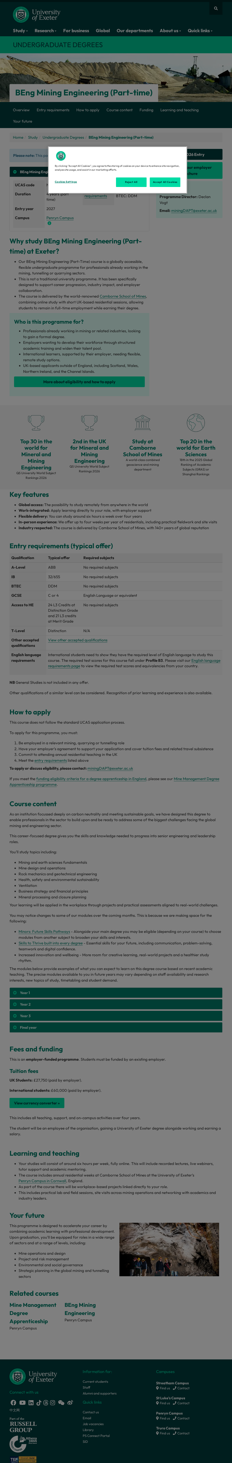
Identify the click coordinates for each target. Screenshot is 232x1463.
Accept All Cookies (165, 182)
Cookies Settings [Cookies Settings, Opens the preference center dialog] (66, 181)
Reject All (131, 182)
